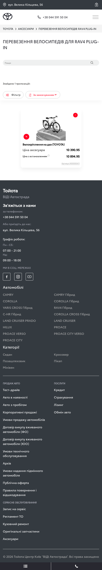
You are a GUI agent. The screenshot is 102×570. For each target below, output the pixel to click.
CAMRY (8, 294)
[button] (97, 5)
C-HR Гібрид (12, 314)
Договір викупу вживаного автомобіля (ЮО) (22, 441)
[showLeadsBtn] (25, 566)
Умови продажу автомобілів (24, 419)
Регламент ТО (13, 516)
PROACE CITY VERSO (69, 333)
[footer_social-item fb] (6, 277)
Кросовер (61, 354)
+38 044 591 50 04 (15, 217)
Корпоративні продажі (20, 412)
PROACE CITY (12, 340)
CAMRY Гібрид (64, 294)
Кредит (59, 389)
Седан (7, 354)
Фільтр (13, 95)
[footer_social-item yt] (29, 277)
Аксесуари (10, 538)
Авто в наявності (15, 397)
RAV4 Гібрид (63, 307)
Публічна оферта (16, 482)
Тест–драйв (11, 389)
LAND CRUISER (64, 320)
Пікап (58, 361)
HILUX (7, 327)
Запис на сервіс (14, 509)
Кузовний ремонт (16, 523)
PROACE (60, 327)
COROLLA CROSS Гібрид (72, 314)
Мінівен (8, 367)
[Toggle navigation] (96, 17)
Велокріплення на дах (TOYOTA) (44, 144)
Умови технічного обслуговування (16, 453)
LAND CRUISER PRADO (19, 320)
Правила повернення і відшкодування (19, 492)
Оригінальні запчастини (21, 531)
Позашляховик (14, 361)
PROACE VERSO (14, 333)
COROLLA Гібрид (66, 301)
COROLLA (10, 301)
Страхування (63, 397)
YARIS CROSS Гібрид (17, 307)
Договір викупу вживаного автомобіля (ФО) (22, 429)
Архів (7, 463)
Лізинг (58, 404)
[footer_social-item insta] (18, 277)
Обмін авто (62, 412)
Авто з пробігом (15, 404)
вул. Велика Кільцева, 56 (23, 4)
